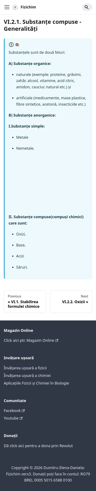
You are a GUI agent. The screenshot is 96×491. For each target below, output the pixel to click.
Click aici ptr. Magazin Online (31, 340)
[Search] (87, 7)
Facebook (14, 410)
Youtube (13, 418)
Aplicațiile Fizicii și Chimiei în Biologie (36, 383)
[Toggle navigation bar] (7, 7)
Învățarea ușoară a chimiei (27, 375)
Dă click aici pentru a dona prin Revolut (38, 445)
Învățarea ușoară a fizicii (25, 367)
